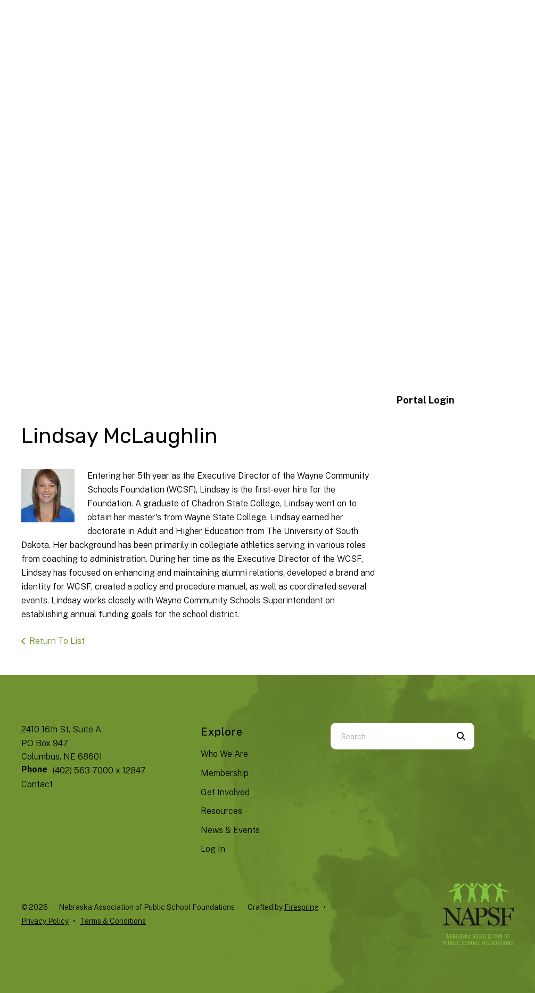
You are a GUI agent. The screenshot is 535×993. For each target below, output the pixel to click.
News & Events (230, 830)
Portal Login (426, 400)
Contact (37, 784)
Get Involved (225, 792)
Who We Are (224, 754)
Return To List (57, 641)
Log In (213, 849)
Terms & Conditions (113, 921)
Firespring (301, 907)
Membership (225, 773)
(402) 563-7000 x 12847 (99, 770)
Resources (221, 811)
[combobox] (389, 736)
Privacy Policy (45, 921)
